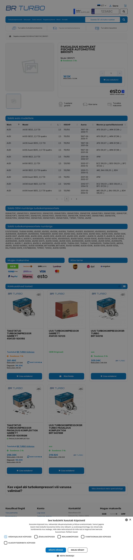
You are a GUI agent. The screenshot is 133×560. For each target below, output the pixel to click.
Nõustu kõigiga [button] (56, 550)
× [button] (130, 520)
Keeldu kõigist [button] (77, 550)
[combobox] (126, 520)
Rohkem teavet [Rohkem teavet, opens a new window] (72, 532)
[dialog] (66, 538)
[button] (66, 555)
